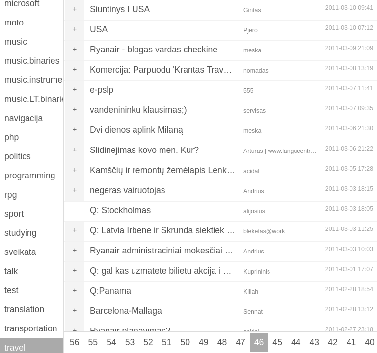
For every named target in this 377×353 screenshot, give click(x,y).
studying (20, 233)
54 (111, 342)
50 (185, 342)
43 (315, 342)
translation (24, 309)
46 (259, 342)
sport (14, 214)
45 (277, 342)
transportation (30, 328)
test (11, 290)
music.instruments (33, 80)
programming (29, 175)
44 (296, 342)
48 (222, 342)
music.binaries (31, 61)
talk (11, 271)
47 (240, 342)
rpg (10, 195)
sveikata (20, 252)
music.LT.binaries (33, 99)
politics (17, 156)
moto (14, 22)
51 (167, 342)
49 (204, 342)
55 (93, 342)
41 (351, 342)
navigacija (23, 118)
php (11, 137)
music (15, 42)
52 (148, 342)
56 (75, 342)
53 (130, 342)
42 (333, 342)
